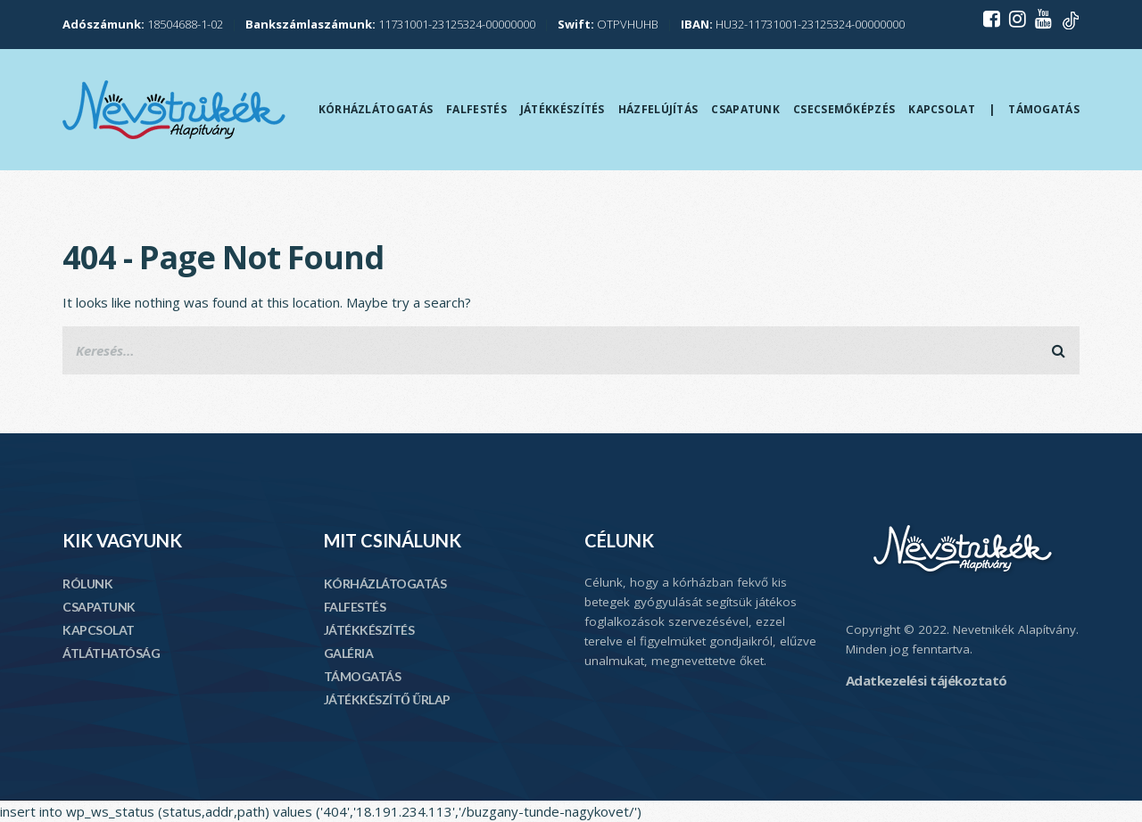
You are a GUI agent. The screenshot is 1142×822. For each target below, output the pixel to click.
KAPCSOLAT (98, 629)
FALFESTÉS (355, 606)
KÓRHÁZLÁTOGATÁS (385, 583)
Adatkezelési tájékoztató (926, 680)
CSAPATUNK (99, 606)
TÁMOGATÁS (362, 676)
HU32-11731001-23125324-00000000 (793, 24)
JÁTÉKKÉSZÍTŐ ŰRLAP (387, 699)
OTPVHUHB (608, 24)
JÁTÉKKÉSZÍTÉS (369, 629)
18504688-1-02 (142, 24)
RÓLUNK (87, 583)
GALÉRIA (349, 653)
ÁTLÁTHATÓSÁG (111, 653)
